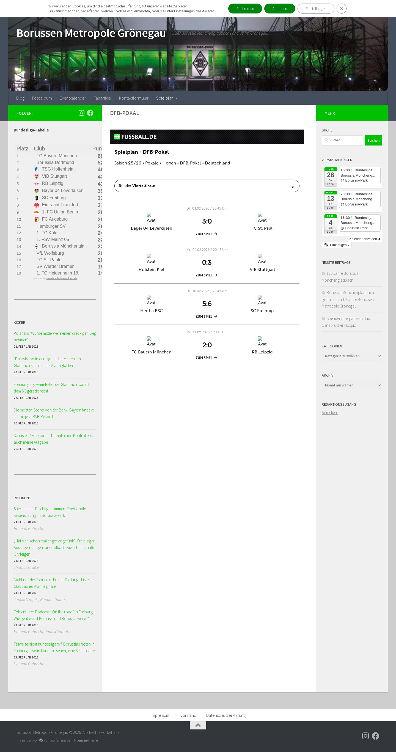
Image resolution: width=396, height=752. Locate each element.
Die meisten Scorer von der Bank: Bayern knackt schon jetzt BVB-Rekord (54, 413)
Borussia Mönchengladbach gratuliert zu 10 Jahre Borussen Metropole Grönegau (348, 299)
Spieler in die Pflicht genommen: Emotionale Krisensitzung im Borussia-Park (50, 512)
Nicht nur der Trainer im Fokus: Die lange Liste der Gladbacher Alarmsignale (54, 583)
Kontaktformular (133, 98)
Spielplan (165, 98)
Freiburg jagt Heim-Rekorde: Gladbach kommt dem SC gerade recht (51, 388)
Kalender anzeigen (365, 239)
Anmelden (330, 412)
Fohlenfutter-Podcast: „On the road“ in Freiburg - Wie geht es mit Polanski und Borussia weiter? (54, 615)
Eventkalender (73, 98)
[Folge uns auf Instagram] (81, 112)
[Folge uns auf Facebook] (90, 112)
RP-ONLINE (22, 497)
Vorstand (188, 715)
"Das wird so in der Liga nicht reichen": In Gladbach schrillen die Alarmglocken (47, 362)
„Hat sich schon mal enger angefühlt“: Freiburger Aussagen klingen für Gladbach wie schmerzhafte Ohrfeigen (54, 547)
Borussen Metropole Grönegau (91, 33)
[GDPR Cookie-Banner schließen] (342, 8)
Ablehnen (280, 8)
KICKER (19, 322)
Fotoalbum (42, 98)
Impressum (160, 715)
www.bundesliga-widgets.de (61, 278)
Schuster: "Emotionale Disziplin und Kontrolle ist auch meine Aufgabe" (53, 439)
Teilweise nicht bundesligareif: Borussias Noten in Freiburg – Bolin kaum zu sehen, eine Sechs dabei (54, 647)
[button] (336, 245)
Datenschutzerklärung (226, 715)
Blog (20, 98)
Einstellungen (184, 11)
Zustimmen (245, 8)
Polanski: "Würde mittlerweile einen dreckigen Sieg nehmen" (55, 336)
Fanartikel (102, 98)
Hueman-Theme (86, 740)
